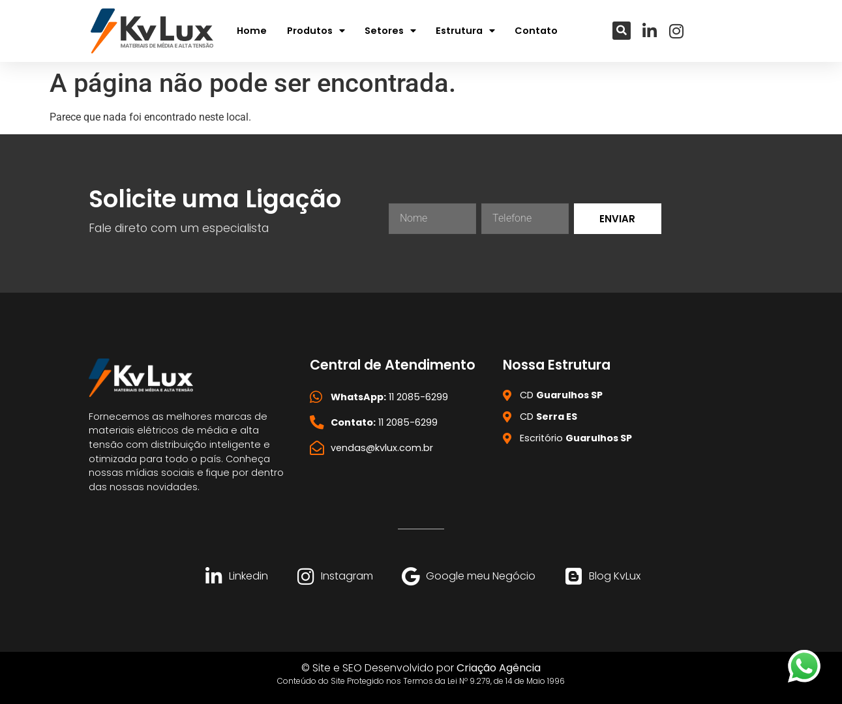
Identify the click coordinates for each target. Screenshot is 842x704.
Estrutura (465, 31)
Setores (390, 31)
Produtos (316, 31)
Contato (536, 30)
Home (252, 30)
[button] (621, 31)
